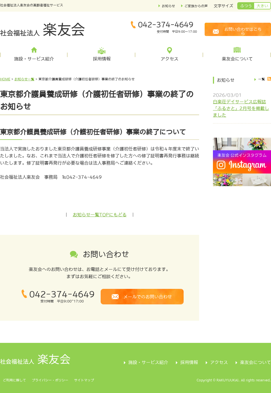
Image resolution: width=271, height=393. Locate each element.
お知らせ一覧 (24, 79)
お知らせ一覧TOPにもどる (100, 214)
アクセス (169, 58)
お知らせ (168, 6)
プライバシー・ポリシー (50, 380)
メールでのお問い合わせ (147, 296)
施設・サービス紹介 (34, 58)
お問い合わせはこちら (243, 31)
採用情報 (102, 58)
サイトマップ (84, 380)
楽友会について (237, 58)
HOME (5, 79)
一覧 (261, 79)
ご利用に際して (14, 380)
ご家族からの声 (196, 6)
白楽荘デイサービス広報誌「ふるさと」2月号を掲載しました (241, 108)
